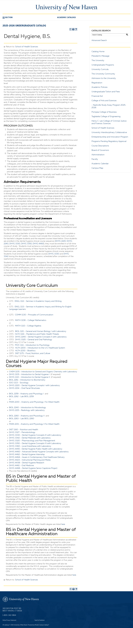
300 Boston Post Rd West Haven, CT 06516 (12, 610)
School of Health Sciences (26, 47)
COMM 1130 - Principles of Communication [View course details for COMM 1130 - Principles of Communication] (34, 315)
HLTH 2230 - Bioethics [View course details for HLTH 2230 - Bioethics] (25, 351)
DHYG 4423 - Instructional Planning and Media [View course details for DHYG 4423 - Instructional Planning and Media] (30, 460)
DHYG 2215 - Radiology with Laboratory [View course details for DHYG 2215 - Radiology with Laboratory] (27, 410)
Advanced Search (99, 40)
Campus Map (97, 168)
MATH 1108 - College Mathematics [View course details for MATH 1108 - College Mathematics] (30, 320)
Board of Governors (100, 150)
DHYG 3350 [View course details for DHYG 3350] (26, 244)
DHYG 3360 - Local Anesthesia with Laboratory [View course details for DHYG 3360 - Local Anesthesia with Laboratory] (30, 446)
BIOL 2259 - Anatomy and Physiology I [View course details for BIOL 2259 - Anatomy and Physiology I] (26, 394)
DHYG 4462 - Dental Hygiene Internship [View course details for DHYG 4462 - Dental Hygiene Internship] (27, 454)
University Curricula (100, 69)
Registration (97, 83)
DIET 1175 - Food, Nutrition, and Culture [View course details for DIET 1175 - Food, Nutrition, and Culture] (32, 353)
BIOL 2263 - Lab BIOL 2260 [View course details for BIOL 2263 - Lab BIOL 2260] (21, 419)
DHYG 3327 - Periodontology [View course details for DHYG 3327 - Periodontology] (22, 432)
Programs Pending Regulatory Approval (109, 141)
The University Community (103, 74)
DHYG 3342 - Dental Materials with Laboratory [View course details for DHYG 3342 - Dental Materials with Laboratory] (30, 438)
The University (98, 60)
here (63, 524)
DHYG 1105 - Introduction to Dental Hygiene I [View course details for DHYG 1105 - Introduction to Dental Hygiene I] (29, 374)
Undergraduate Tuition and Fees (106, 92)
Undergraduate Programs (103, 65)
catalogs (6, 625)
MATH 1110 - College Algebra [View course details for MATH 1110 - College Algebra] (28, 326)
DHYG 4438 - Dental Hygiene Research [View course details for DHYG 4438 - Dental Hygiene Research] (26, 463)
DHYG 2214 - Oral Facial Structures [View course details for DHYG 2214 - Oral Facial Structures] (24, 388)
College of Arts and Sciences (104, 101)
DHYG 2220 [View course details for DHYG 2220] (60, 241)
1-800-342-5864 (9, 615)
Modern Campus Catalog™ (42, 625)
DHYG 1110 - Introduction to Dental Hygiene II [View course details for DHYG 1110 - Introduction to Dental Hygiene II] (29, 377)
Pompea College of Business (104, 112)
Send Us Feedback (40, 620)
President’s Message (100, 56)
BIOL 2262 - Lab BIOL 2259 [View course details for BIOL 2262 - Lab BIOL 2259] (21, 396)
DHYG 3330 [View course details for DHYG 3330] (14, 244)
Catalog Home (98, 52)
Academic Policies (99, 87)
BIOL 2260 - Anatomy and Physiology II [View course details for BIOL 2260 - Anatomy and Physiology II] (27, 416)
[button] (8, 17)
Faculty (95, 159)
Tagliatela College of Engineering (106, 116)
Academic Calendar (100, 164)
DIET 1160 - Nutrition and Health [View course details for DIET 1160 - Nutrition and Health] (23, 430)
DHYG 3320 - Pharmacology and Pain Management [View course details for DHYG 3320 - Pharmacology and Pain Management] (32, 441)
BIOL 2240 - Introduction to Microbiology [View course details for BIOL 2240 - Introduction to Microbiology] (27, 408)
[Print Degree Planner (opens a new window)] (70, 29)
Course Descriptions (100, 146)
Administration (98, 155)
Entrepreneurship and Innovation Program (110, 137)
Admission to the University (104, 78)
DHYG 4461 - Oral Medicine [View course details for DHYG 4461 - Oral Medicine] (21, 465)
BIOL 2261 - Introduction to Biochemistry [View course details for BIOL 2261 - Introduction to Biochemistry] (27, 380)
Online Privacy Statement (9, 620)
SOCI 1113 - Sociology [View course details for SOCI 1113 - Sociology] (18, 383)
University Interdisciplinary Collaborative (109, 132)
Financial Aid (97, 96)
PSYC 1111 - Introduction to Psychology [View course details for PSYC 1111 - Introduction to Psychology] (32, 345)
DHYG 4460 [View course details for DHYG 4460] (38, 244)
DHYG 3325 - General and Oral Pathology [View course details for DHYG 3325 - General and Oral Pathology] (33, 340)
